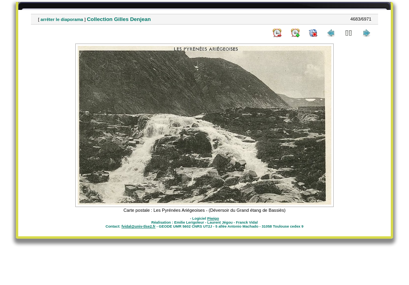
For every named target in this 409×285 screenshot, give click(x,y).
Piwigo (213, 218)
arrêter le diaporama (61, 19)
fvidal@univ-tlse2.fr (138, 226)
